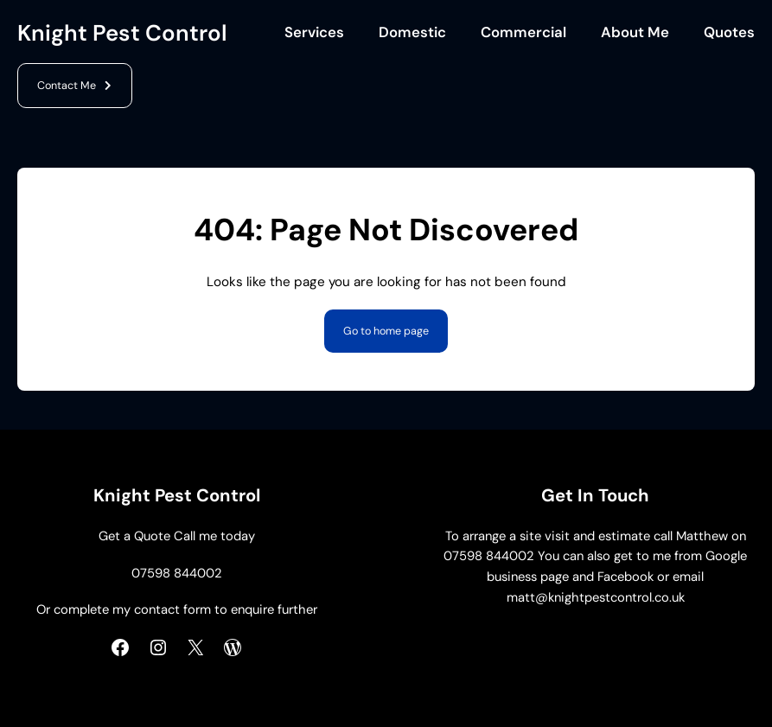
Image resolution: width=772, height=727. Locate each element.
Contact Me (66, 85)
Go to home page (386, 331)
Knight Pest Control (122, 33)
